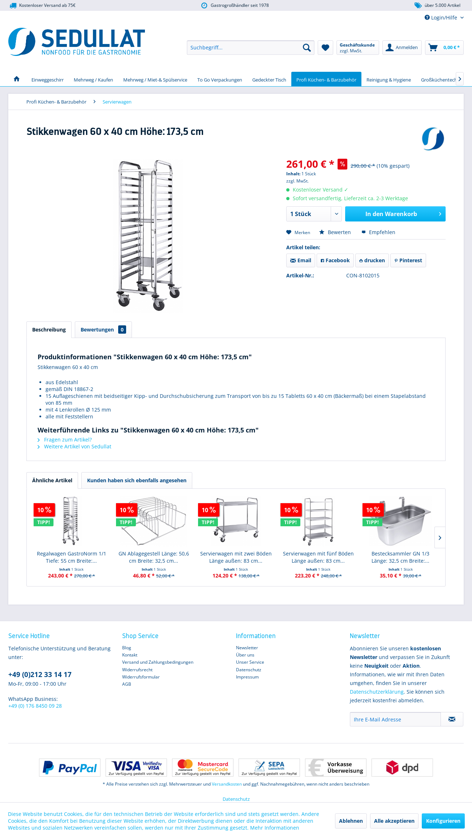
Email (300, 260)
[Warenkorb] (444, 47)
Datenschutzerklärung (377, 691)
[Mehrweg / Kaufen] (93, 79)
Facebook (335, 260)
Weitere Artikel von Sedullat (74, 446)
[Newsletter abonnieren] (452, 719)
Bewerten (335, 232)
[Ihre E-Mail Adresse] (395, 719)
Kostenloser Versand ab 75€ (42, 5)
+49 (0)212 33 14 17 (40, 674)
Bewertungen (103, 329)
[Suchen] (306, 47)
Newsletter (247, 648)
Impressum (247, 677)
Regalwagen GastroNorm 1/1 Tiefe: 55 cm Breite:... (71, 557)
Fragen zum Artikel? (65, 439)
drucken (372, 260)
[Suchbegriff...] (250, 47)
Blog (126, 648)
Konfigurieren (443, 820)
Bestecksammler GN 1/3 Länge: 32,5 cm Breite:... (400, 557)
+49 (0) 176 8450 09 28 (35, 705)
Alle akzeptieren (394, 820)
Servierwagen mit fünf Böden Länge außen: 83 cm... (318, 557)
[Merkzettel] (325, 47)
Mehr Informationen (274, 827)
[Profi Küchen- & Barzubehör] (326, 79)
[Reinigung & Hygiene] (388, 79)
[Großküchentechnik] (442, 79)
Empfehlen (378, 232)
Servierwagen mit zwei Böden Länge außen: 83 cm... (236, 557)
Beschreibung (49, 329)
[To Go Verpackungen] (219, 79)
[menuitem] (250, 47)
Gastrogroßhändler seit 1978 (234, 5)
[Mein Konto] (402, 47)
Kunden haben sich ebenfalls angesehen (136, 480)
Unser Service (250, 662)
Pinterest (408, 260)
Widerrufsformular (141, 677)
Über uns (245, 655)
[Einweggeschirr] (47, 79)
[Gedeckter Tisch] (269, 79)
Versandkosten (227, 784)
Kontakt (129, 655)
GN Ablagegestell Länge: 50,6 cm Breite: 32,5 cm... (154, 557)
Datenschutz (248, 670)
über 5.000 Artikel (437, 5)
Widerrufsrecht (137, 670)
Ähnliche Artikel (52, 480)
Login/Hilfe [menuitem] (442, 17)
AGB (126, 684)
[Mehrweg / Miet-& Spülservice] (155, 79)
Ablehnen (351, 820)
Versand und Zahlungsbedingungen (157, 662)
